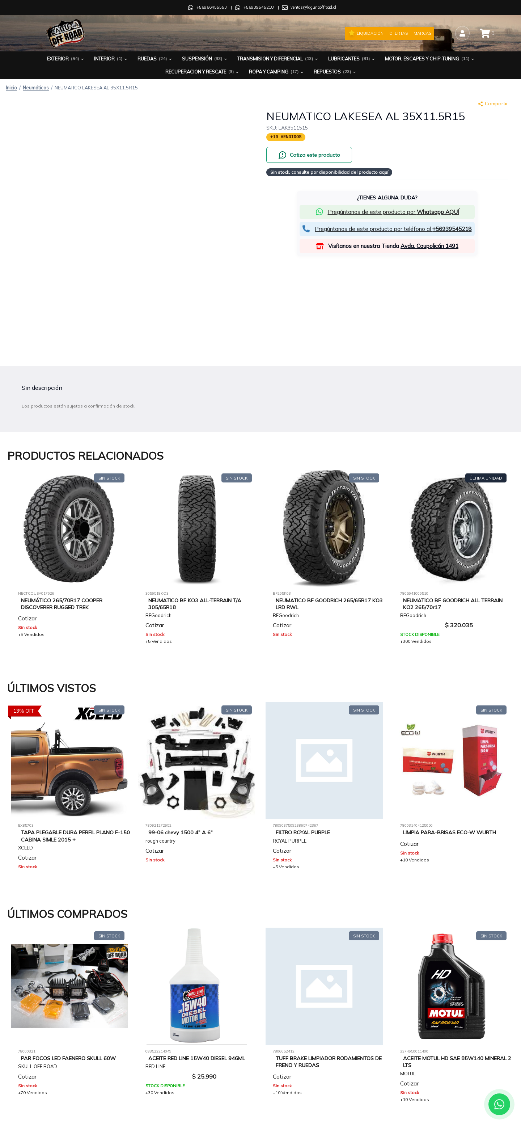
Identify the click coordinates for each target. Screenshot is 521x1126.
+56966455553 (211, 7)
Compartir (493, 103)
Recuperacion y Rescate (202, 72)
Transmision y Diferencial (278, 59)
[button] (387, 212)
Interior (111, 59)
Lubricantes (352, 59)
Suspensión (205, 59)
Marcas (422, 33)
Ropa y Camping (277, 72)
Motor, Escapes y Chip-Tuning (430, 59)
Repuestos (335, 72)
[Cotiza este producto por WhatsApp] (309, 155)
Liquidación (366, 33)
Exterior (66, 59)
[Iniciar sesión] (462, 33)
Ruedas (155, 59)
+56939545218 (258, 7)
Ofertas (398, 33)
